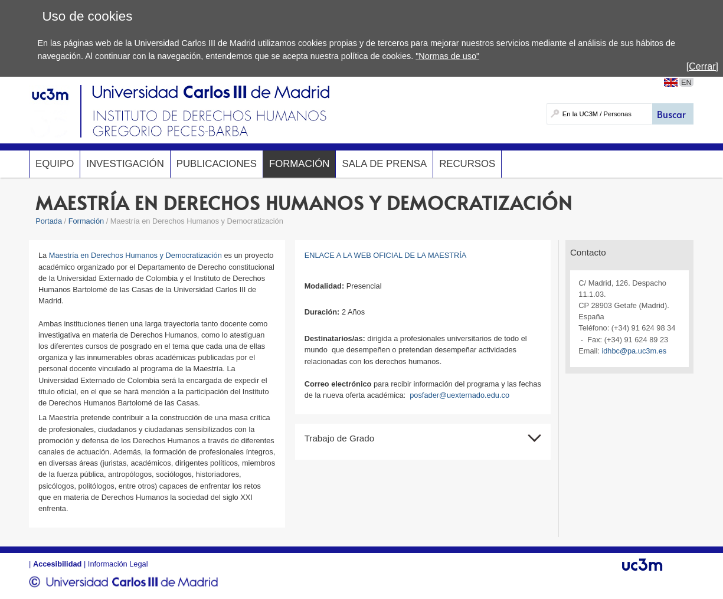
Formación (299, 163)
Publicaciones (216, 163)
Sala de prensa (384, 163)
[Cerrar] (702, 66)
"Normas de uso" (447, 56)
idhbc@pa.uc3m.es (633, 350)
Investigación (124, 163)
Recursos (467, 163)
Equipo (54, 163)
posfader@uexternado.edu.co (459, 395)
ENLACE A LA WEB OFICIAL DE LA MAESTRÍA (386, 255)
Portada (48, 221)
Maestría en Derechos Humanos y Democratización (135, 255)
